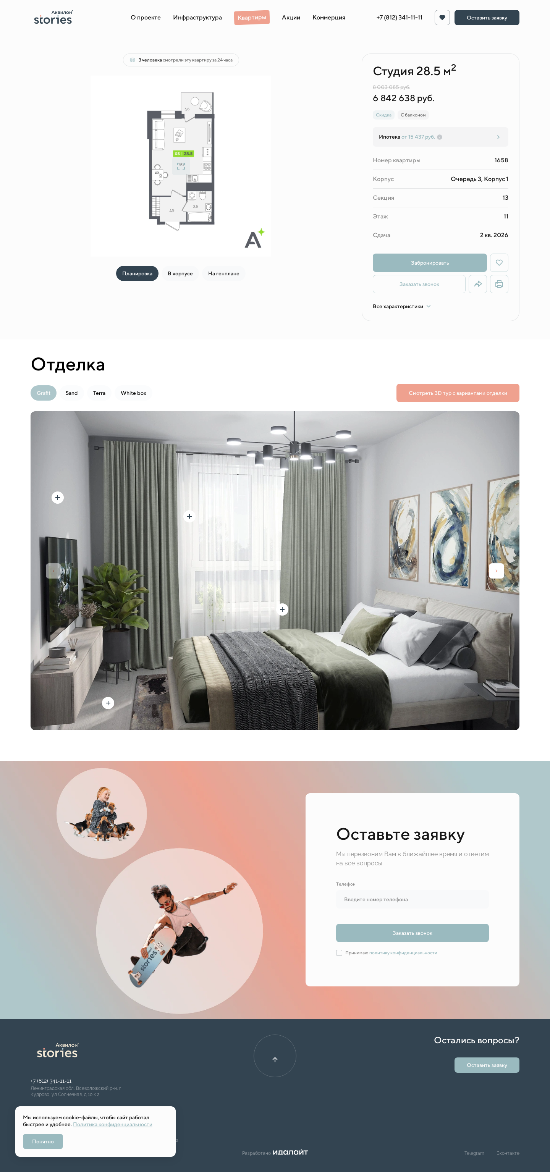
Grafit (43, 393)
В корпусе (180, 273)
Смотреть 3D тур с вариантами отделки (458, 393)
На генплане (223, 273)
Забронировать (430, 263)
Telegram (474, 1153)
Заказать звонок (419, 284)
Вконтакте (508, 1153)
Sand (72, 393)
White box (133, 393)
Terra (99, 393)
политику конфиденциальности (403, 952)
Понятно (43, 1141)
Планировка (137, 273)
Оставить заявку (487, 18)
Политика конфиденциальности (112, 1124)
